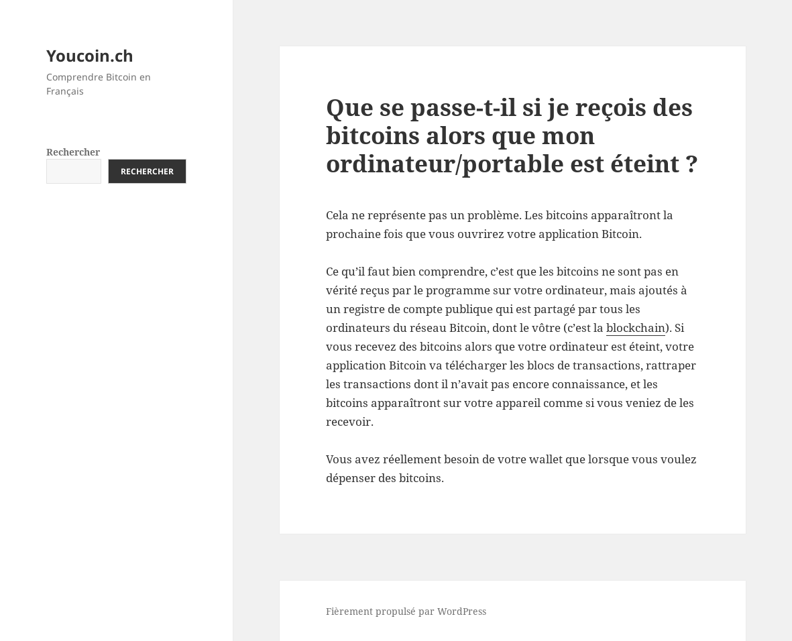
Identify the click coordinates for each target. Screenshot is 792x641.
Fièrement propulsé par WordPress (406, 611)
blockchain (635, 327)
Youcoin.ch (89, 55)
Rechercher (73, 151)
